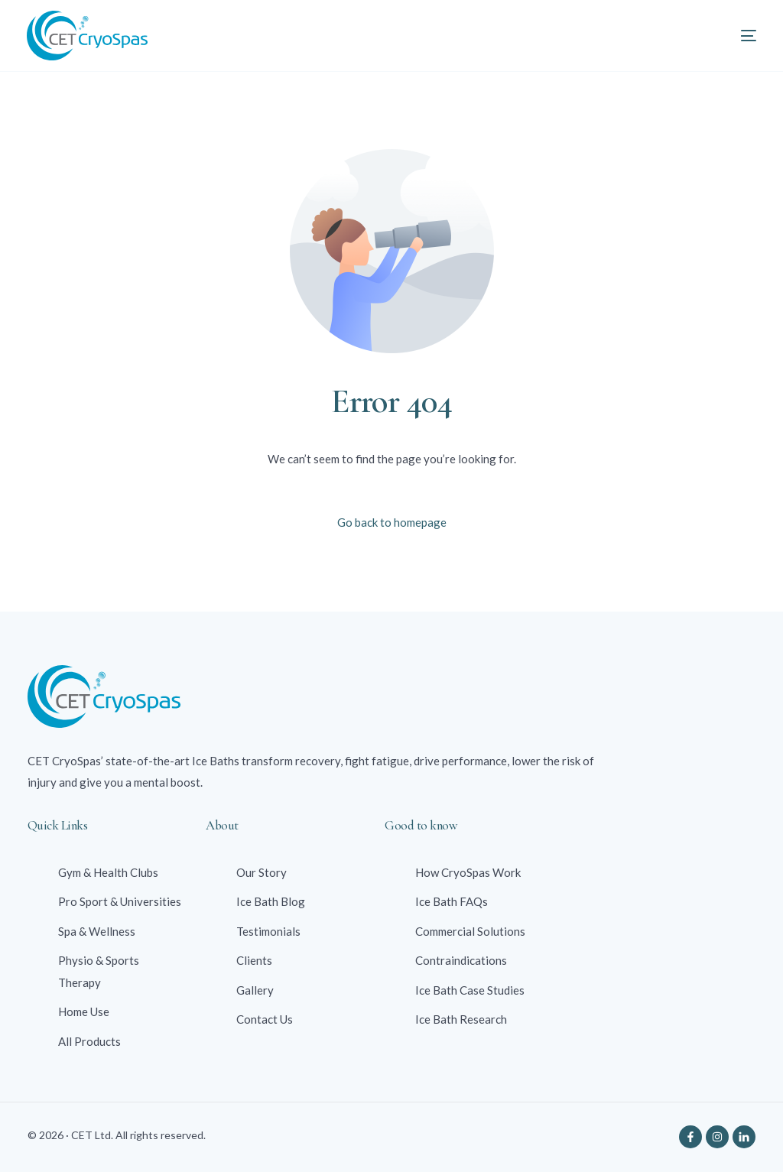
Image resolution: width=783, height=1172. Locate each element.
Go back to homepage (392, 522)
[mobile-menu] (731, 35)
